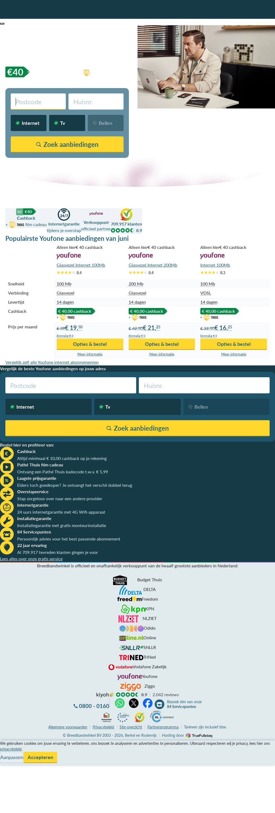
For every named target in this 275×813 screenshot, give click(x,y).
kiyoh (105, 695)
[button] (2, 23)
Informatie (10, 756)
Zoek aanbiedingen (24, 805)
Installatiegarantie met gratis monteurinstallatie (61, 525)
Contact (7, 762)
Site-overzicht (131, 727)
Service (7, 750)
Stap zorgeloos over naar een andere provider (59, 498)
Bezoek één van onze (184, 704)
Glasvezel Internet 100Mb (81, 264)
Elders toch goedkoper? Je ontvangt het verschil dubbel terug (74, 485)
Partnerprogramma (163, 727)
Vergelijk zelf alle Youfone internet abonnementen (52, 362)
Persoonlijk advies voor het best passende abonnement (68, 538)
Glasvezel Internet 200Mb (153, 264)
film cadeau (113, 71)
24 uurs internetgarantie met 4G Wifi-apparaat (61, 511)
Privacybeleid (103, 727)
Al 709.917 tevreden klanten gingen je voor (57, 552)
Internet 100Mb (215, 264)
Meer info (89, 354)
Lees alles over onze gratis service (31, 558)
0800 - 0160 (94, 706)
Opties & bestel (90, 344)
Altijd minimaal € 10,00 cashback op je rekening (62, 458)
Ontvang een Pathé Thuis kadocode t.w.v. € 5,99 (62, 471)
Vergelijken (10, 743)
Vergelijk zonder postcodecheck (98, 164)
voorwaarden (67, 727)
